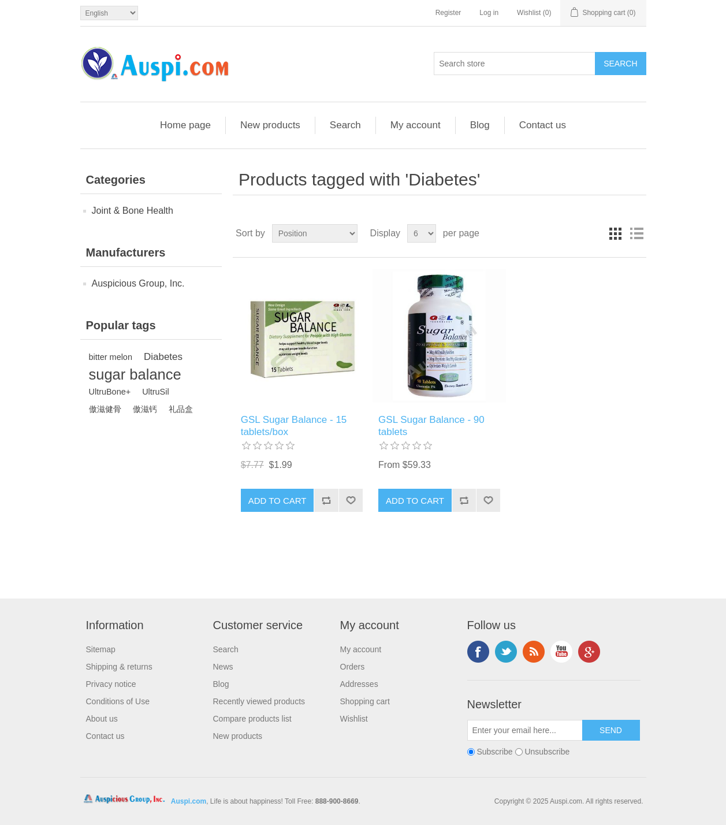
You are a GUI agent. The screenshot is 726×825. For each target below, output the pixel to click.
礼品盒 (181, 409)
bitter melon (110, 357)
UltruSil (155, 391)
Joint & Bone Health (132, 210)
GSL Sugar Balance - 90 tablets (431, 425)
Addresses (359, 684)
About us (102, 718)
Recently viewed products (259, 701)
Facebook (478, 652)
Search (345, 125)
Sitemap (101, 649)
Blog (480, 125)
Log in (488, 13)
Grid (616, 233)
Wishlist (354, 718)
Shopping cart (365, 701)
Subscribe (494, 752)
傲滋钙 (145, 409)
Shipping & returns (119, 666)
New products (270, 125)
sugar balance (135, 374)
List (636, 233)
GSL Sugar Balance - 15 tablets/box (294, 425)
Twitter (506, 652)
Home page (185, 125)
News (223, 666)
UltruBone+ (110, 391)
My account (415, 125)
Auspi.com (188, 801)
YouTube (561, 652)
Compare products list (252, 718)
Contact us (542, 125)
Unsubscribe (546, 752)
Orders (352, 666)
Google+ (589, 652)
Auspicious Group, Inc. (138, 283)
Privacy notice (111, 684)
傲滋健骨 (105, 409)
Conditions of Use (118, 701)
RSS (534, 652)
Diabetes (163, 356)
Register (448, 13)
